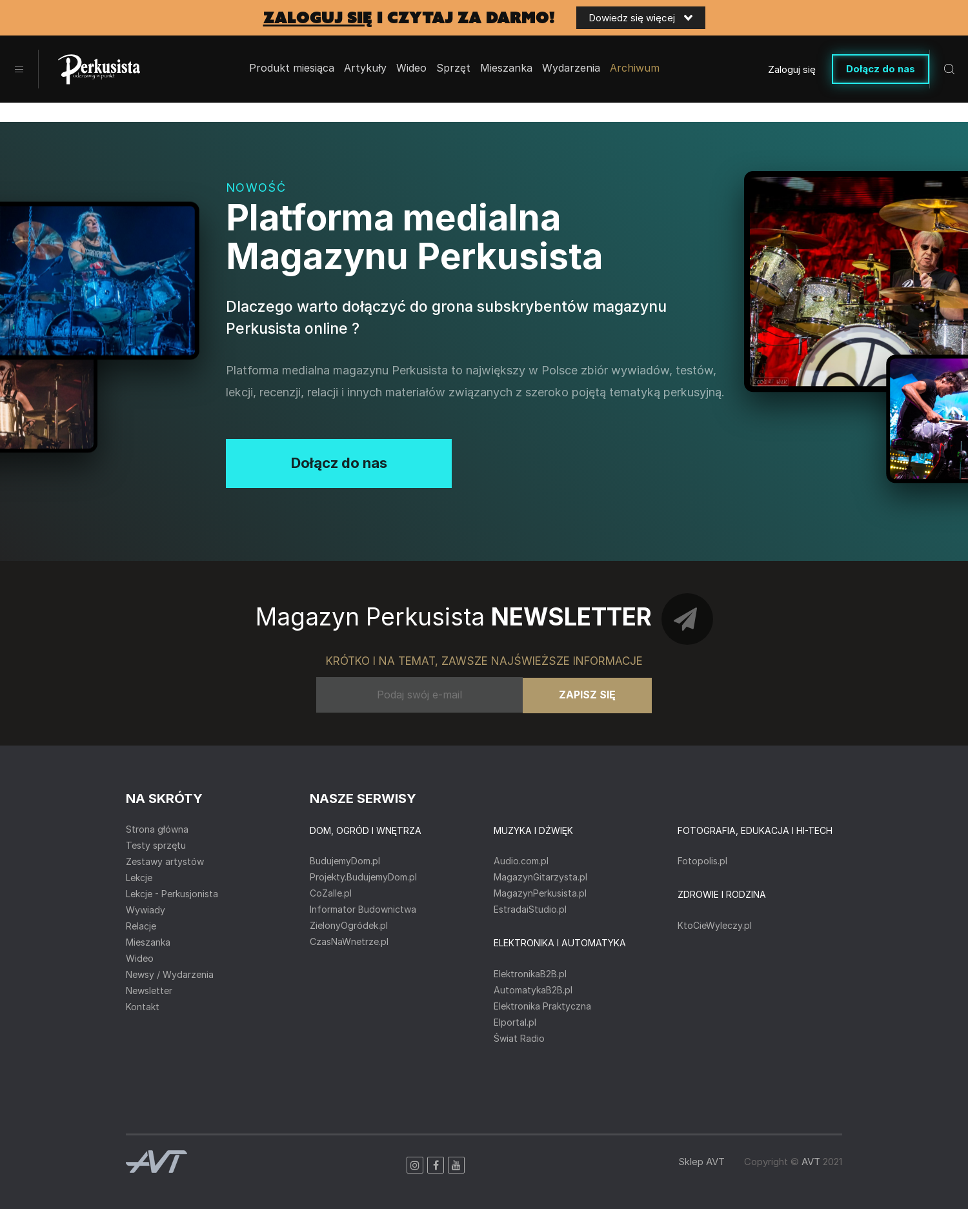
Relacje (141, 925)
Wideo (411, 68)
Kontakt (142, 1006)
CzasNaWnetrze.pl (349, 941)
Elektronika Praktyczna (542, 1006)
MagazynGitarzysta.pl (540, 876)
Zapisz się (587, 694)
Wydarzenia (571, 68)
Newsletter (149, 990)
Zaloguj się (792, 69)
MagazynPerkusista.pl (540, 893)
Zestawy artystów (165, 861)
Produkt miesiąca (291, 68)
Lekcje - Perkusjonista (172, 893)
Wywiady (145, 909)
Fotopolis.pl (702, 860)
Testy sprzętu (156, 845)
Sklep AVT (701, 1161)
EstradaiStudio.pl (530, 909)
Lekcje (139, 877)
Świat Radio (519, 1038)
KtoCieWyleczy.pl (715, 925)
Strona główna (157, 829)
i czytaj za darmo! (409, 17)
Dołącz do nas (880, 69)
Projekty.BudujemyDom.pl (363, 876)
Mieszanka (148, 942)
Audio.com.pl (521, 860)
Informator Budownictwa (363, 909)
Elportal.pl (515, 1022)
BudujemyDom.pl (345, 860)
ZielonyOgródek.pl (349, 925)
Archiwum (635, 68)
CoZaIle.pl (331, 893)
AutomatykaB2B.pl (533, 989)
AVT (811, 1161)
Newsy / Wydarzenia (170, 974)
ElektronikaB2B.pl (530, 973)
